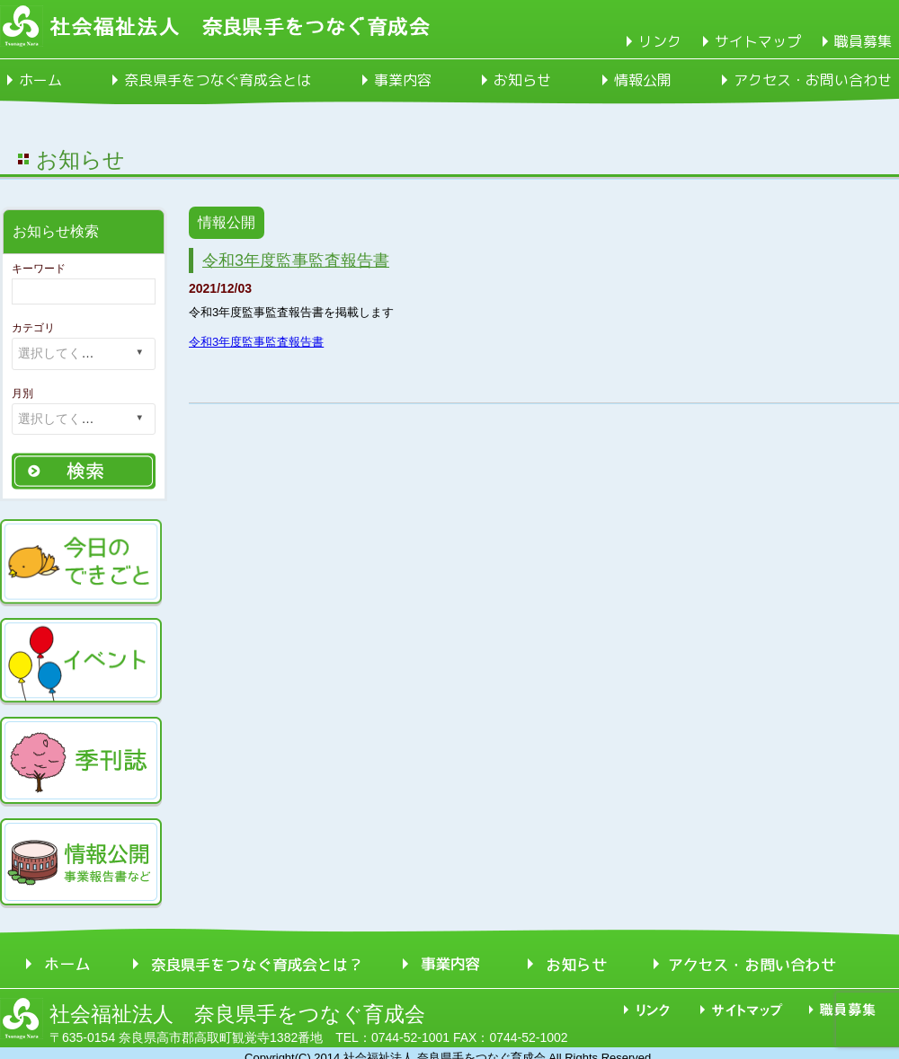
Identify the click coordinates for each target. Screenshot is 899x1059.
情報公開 (643, 80)
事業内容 (403, 80)
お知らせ (522, 80)
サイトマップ (758, 41)
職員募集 (863, 41)
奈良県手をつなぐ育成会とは (217, 80)
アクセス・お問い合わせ (813, 80)
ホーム (40, 80)
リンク (659, 41)
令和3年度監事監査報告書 (295, 260)
